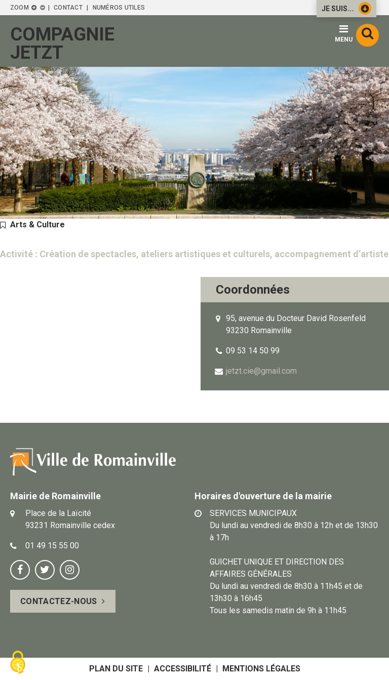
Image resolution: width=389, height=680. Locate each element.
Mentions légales (261, 668)
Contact (68, 7)
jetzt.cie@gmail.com (261, 371)
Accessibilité (182, 668)
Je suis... (346, 8)
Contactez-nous (58, 601)
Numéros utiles (119, 7)
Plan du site (116, 668)
